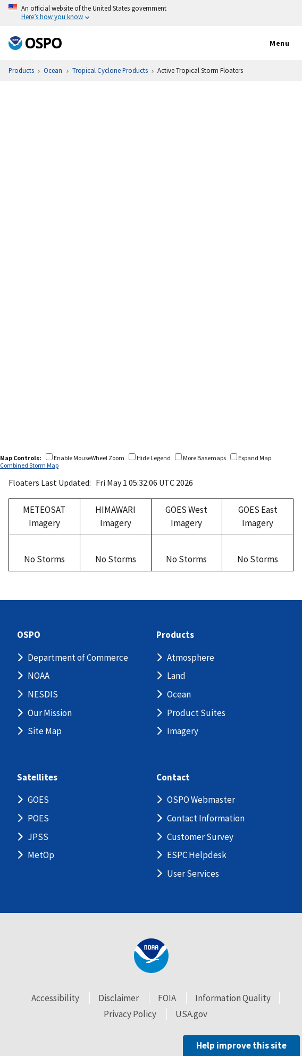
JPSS (38, 837)
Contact (173, 777)
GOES (38, 799)
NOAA (38, 675)
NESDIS (43, 694)
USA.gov (191, 1014)
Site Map (45, 731)
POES (38, 818)
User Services (193, 873)
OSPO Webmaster (201, 799)
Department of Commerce (78, 657)
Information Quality (233, 998)
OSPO (28, 635)
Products (175, 635)
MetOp (41, 855)
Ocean (179, 694)
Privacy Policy (130, 1014)
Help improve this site (241, 1045)
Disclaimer (118, 998)
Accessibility (55, 998)
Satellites (37, 777)
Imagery (182, 731)
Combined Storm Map (29, 465)
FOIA (167, 998)
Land (176, 675)
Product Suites (196, 713)
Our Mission (50, 713)
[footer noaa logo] (151, 955)
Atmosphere (190, 657)
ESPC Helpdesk (196, 855)
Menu (268, 43)
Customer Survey (200, 837)
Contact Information (206, 818)
